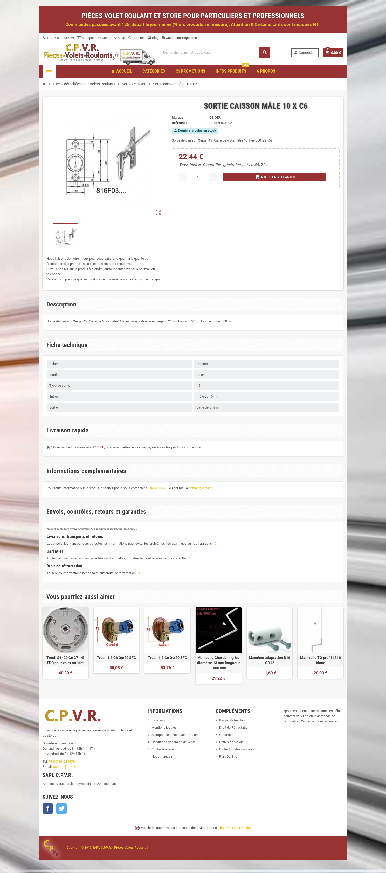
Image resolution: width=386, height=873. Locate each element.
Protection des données (236, 749)
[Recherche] (213, 52)
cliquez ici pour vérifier (234, 828)
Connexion (305, 52)
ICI (215, 543)
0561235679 (159, 488)
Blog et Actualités (232, 720)
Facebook (48, 808)
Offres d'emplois (231, 742)
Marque (177, 117)
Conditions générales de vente (173, 742)
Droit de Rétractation (234, 727)
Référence (179, 123)
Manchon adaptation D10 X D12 (269, 660)
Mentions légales (164, 727)
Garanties (226, 735)
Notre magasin (162, 756)
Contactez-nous (111, 38)
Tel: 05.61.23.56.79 (58, 38)
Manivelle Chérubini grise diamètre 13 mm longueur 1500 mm (218, 663)
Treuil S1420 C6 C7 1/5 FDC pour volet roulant (65, 660)
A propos (86, 38)
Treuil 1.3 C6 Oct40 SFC (116, 658)
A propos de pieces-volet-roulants (176, 735)
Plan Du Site (228, 756)
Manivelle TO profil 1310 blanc (320, 660)
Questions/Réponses (179, 38)
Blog (153, 38)
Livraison (158, 720)
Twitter (61, 808)
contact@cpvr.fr (200, 488)
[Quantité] (198, 177)
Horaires (136, 38)
